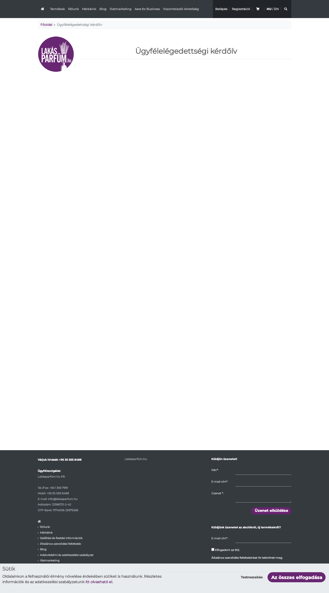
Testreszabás (252, 577)
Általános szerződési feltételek (60, 543)
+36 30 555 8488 (70, 459)
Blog (102, 9)
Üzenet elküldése (271, 510)
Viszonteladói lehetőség (181, 9)
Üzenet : (217, 493)
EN (276, 9)
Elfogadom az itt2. (225, 550)
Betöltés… (164, 260)
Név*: (214, 470)
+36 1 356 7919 (58, 487)
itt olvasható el (98, 582)
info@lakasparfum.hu (62, 499)
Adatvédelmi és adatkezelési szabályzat (66, 555)
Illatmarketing (120, 9)
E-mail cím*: (219, 481)
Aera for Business (147, 9)
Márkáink (89, 9)
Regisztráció (241, 9)
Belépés (221, 9)
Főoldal (46, 25)
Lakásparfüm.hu (136, 459)
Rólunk (73, 9)
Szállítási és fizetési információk (61, 538)
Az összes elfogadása (296, 577)
